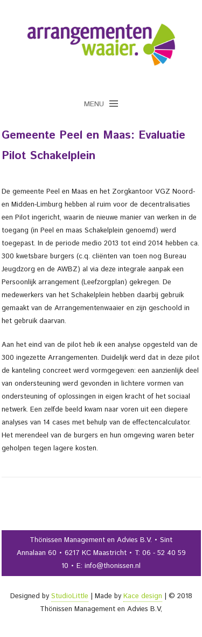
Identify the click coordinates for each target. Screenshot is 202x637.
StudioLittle (69, 596)
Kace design (142, 596)
